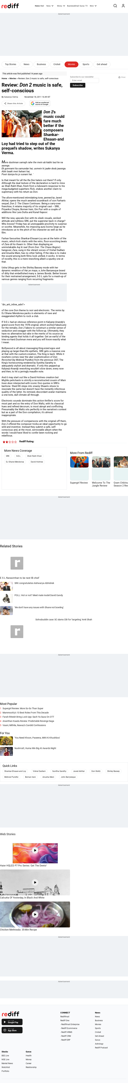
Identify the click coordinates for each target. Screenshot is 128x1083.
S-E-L (18, 456)
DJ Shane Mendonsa (15, 462)
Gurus (82, 6)
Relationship (31, 1067)
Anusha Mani (48, 777)
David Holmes (37, 462)
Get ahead (102, 64)
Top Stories (10, 64)
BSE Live (5, 1056)
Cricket (56, 64)
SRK (7, 456)
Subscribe (78, 85)
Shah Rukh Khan (34, 456)
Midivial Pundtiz (11, 777)
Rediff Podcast (101, 1048)
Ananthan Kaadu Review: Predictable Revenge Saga (28, 721)
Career (28, 1063)
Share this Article (13, 103)
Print (121, 77)
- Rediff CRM (65, 1036)
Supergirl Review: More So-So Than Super (23, 708)
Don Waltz (95, 771)
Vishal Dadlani (39, 771)
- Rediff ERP (65, 1040)
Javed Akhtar (79, 771)
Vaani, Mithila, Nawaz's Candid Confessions (24, 725)
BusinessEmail (73, 6)
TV (86, 6)
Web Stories (7, 834)
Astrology (99, 1044)
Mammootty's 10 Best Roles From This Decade (26, 712)
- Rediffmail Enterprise (69, 1024)
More (93, 6)
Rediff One (64, 1020)
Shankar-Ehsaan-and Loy (15, 771)
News (49, 6)
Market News (7, 1063)
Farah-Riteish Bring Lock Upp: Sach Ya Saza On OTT (28, 717)
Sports (86, 64)
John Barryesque (68, 777)
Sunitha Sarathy (59, 771)
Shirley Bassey (113, 771)
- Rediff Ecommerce (68, 1028)
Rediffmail (64, 1016)
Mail (42, 6)
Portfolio (5, 1071)
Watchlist (6, 1067)
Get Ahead (99, 1036)
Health (29, 1056)
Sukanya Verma (11, 97)
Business (41, 64)
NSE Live (5, 1059)
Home (37, 6)
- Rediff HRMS (66, 1032)
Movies (71, 64)
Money (61, 6)
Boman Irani (30, 777)
